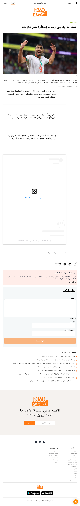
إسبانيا (75, 471)
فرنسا (75, 475)
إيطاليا (75, 473)
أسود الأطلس (73, 22)
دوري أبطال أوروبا (72, 464)
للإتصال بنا (55, 460)
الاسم (73, 322)
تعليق (73, 298)
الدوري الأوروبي (73, 466)
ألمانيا (75, 477)
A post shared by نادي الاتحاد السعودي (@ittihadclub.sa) (34, 240)
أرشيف (56, 462)
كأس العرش (74, 457)
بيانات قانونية (55, 457)
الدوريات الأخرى (73, 480)
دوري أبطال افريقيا (72, 460)
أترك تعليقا (40, 341)
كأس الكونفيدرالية (72, 462)
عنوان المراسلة (69, 330)
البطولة (75, 455)
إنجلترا (75, 469)
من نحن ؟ (55, 451)
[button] (75, 501)
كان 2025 (74, 451)
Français (4, 3)
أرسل (29, 423)
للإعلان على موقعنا (53, 455)
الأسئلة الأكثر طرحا (53, 453)
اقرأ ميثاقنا (72, 282)
